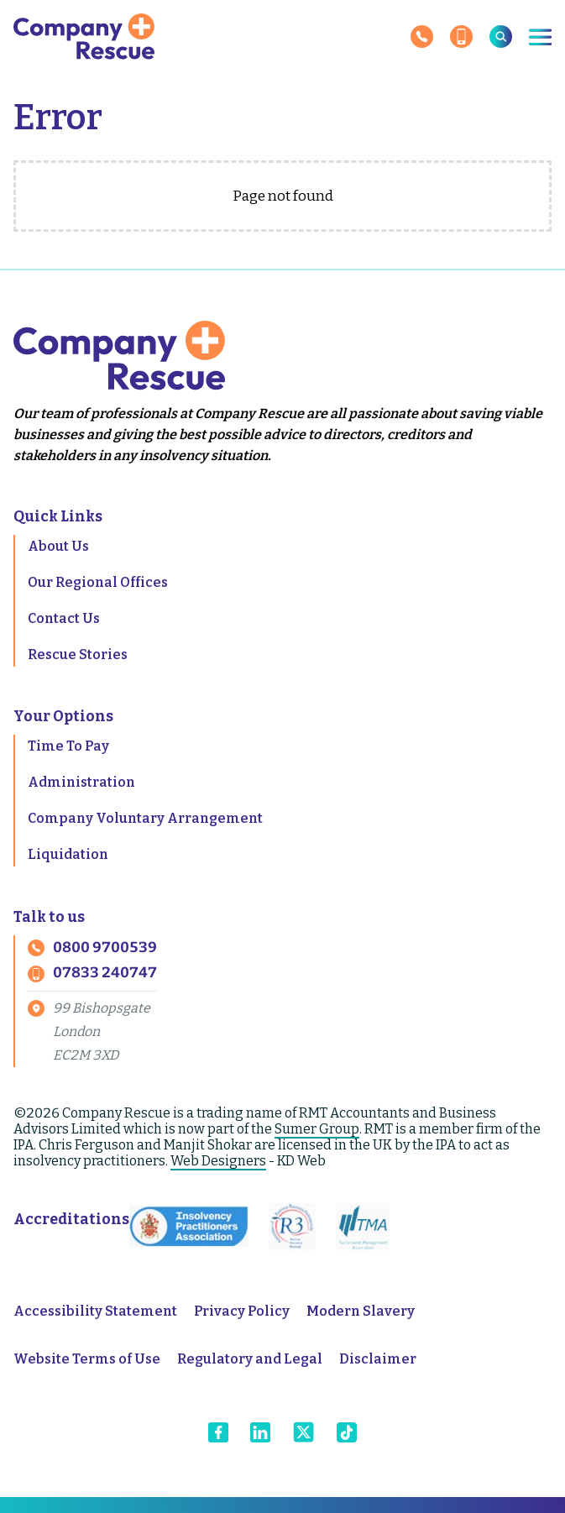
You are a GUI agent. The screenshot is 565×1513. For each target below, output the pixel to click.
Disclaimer (377, 1359)
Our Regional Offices (98, 582)
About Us (58, 546)
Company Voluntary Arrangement (145, 818)
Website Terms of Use (86, 1359)
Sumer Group (317, 1129)
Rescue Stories (78, 654)
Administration (81, 782)
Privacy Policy (242, 1311)
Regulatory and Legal (249, 1359)
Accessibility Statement (95, 1311)
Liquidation (68, 854)
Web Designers (218, 1161)
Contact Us (64, 618)
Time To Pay (68, 746)
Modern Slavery (360, 1311)
